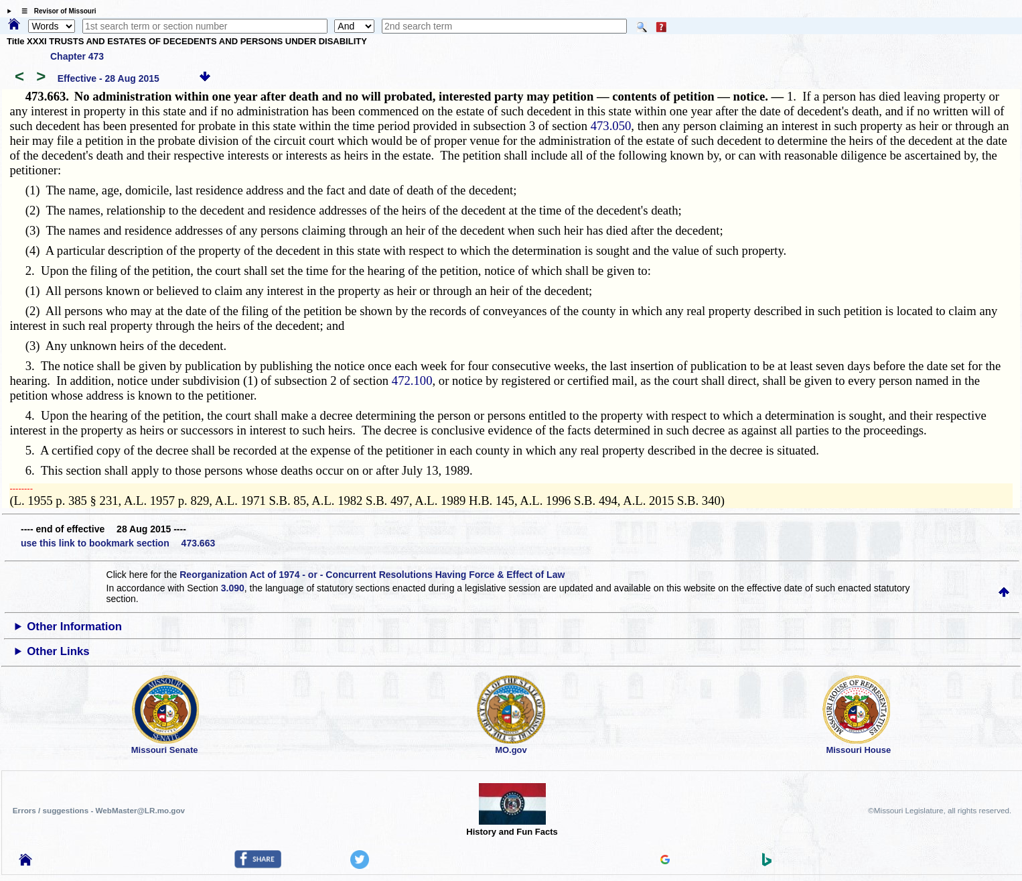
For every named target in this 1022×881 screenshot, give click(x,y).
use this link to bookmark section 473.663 (118, 543)
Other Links (58, 651)
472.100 (412, 380)
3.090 (232, 588)
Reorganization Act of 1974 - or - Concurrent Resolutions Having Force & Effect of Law (372, 574)
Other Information (74, 626)
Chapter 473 (77, 56)
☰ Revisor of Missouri (55, 11)
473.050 (611, 126)
